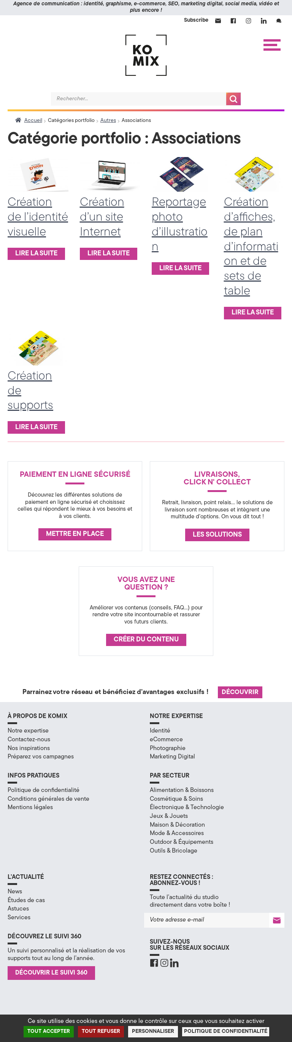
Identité (160, 731)
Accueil (33, 120)
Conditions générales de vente (48, 799)
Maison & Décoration (177, 825)
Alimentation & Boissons (182, 790)
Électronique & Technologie (187, 808)
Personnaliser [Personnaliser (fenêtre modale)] (153, 1031)
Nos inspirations (29, 748)
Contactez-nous (29, 740)
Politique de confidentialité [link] (225, 1031)
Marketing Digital (172, 757)
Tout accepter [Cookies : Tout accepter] (48, 1031)
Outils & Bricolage (173, 851)
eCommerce (166, 740)
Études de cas (26, 901)
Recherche (233, 99)
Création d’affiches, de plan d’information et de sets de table (251, 247)
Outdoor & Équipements (181, 842)
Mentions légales (30, 808)
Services (19, 918)
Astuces (18, 909)
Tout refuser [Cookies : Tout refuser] (101, 1031)
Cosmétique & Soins (176, 799)
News (15, 892)
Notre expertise (28, 731)
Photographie (168, 748)
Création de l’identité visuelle (38, 218)
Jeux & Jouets (169, 816)
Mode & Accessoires (177, 833)
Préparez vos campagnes (41, 757)
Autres (108, 120)
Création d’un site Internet (102, 218)
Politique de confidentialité (43, 790)
